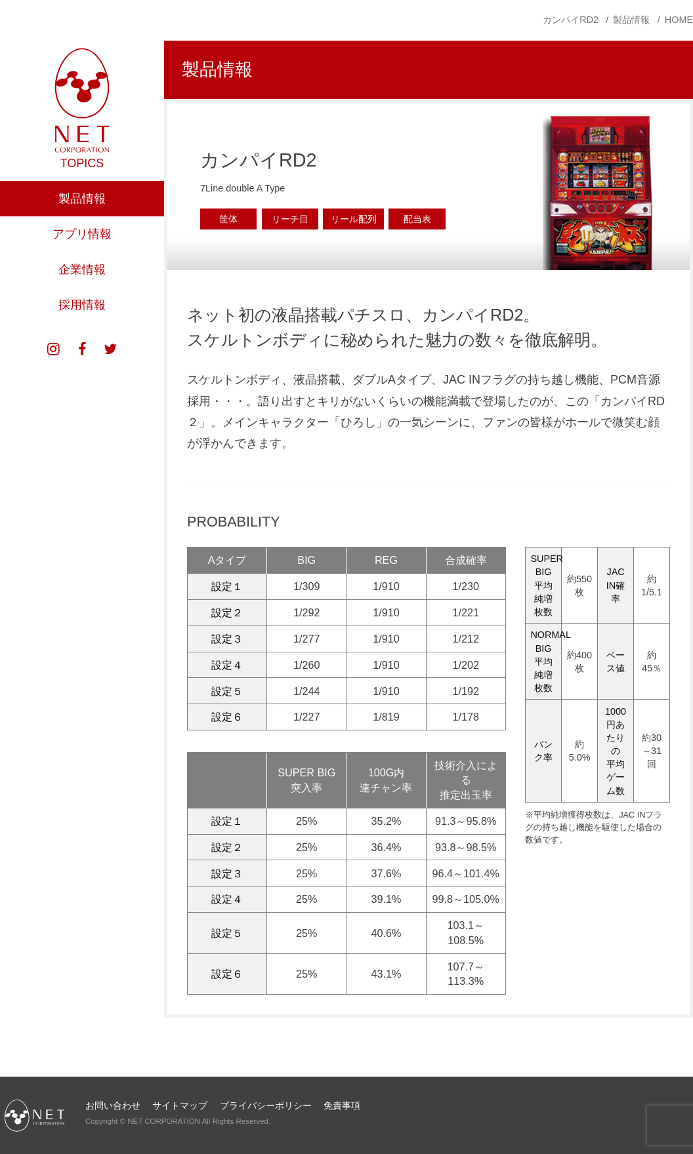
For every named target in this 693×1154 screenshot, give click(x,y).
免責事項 (342, 1105)
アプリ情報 (82, 267)
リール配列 (354, 219)
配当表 (417, 219)
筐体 (228, 219)
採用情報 (82, 338)
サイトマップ (179, 1105)
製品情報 (82, 232)
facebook (82, 383)
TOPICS (82, 196)
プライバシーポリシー (266, 1105)
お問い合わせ (112, 1105)
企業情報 (82, 302)
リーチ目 (290, 219)
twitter (110, 383)
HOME (679, 19)
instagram (54, 383)
